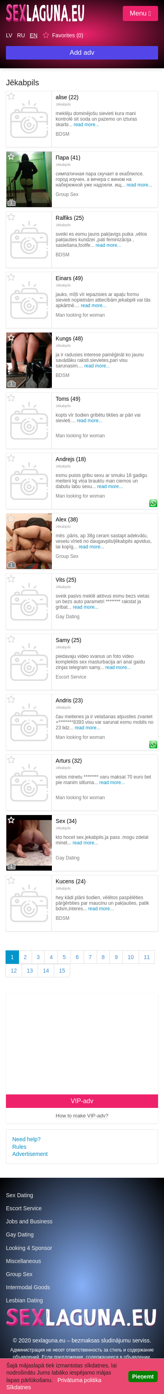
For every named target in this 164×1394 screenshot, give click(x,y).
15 (62, 970)
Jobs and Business (29, 1221)
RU (21, 35)
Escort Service (24, 1208)
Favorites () (67, 35)
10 (131, 957)
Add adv (82, 52)
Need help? (26, 1139)
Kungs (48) (69, 341)
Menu (140, 13)
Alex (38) (67, 522)
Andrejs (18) (71, 462)
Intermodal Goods (28, 1287)
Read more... (86, 124)
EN (33, 35)
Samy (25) (69, 643)
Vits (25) (66, 582)
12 (14, 970)
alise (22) (67, 100)
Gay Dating (20, 1234)
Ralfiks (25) (70, 221)
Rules (19, 1147)
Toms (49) (68, 402)
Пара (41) (68, 160)
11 (147, 957)
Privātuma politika (79, 1380)
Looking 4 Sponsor (29, 1248)
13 (30, 970)
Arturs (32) (69, 763)
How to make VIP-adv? (82, 1116)
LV (9, 35)
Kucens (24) (71, 884)
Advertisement (30, 1154)
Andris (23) (69, 703)
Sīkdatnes (18, 1387)
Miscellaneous (23, 1261)
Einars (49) (69, 281)
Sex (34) (66, 824)
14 (46, 970)
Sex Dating (19, 1195)
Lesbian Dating (24, 1300)
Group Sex (19, 1274)
